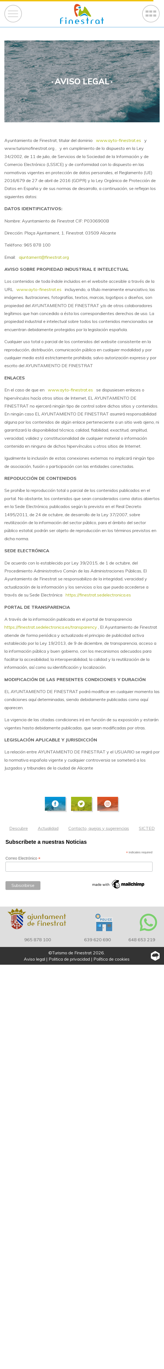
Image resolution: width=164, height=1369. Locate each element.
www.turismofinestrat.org (29, 148)
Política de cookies (111, 959)
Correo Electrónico (22, 858)
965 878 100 (37, 939)
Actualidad (48, 828)
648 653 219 (141, 939)
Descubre (18, 828)
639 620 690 (97, 939)
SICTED (147, 828)
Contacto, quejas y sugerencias (98, 828)
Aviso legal (34, 959)
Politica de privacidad (69, 959)
